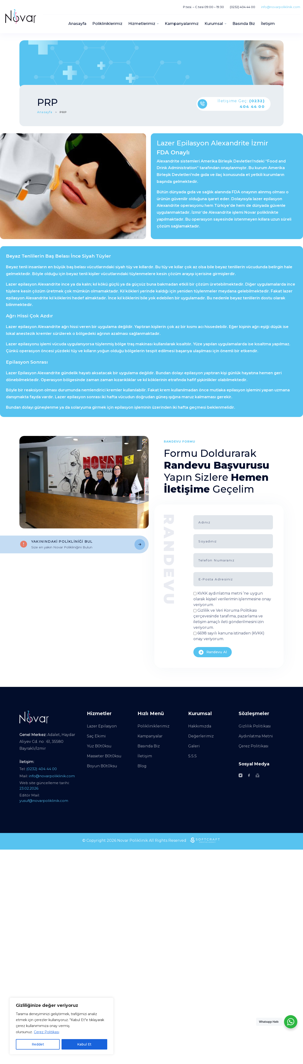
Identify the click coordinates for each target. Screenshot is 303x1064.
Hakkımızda (199, 726)
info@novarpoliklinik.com (280, 7)
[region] (61, 1026)
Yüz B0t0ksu (99, 746)
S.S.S (192, 756)
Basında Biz (243, 23)
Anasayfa (77, 23)
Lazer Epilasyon (102, 726)
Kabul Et (84, 1044)
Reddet (37, 1044)
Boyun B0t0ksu (102, 766)
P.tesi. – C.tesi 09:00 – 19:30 (203, 7)
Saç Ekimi (96, 736)
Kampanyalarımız (182, 23)
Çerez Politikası (46, 1032)
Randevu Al (213, 652)
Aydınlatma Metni (256, 736)
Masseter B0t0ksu (104, 756)
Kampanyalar (150, 736)
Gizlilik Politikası (255, 726)
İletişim (268, 23)
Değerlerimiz (201, 736)
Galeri (194, 746)
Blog (142, 766)
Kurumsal (214, 23)
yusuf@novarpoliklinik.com (43, 800)
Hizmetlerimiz (141, 23)
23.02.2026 (28, 788)
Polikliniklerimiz (107, 23)
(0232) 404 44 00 (242, 7)
